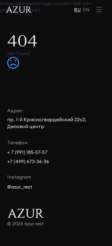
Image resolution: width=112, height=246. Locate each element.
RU (77, 10)
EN (86, 10)
